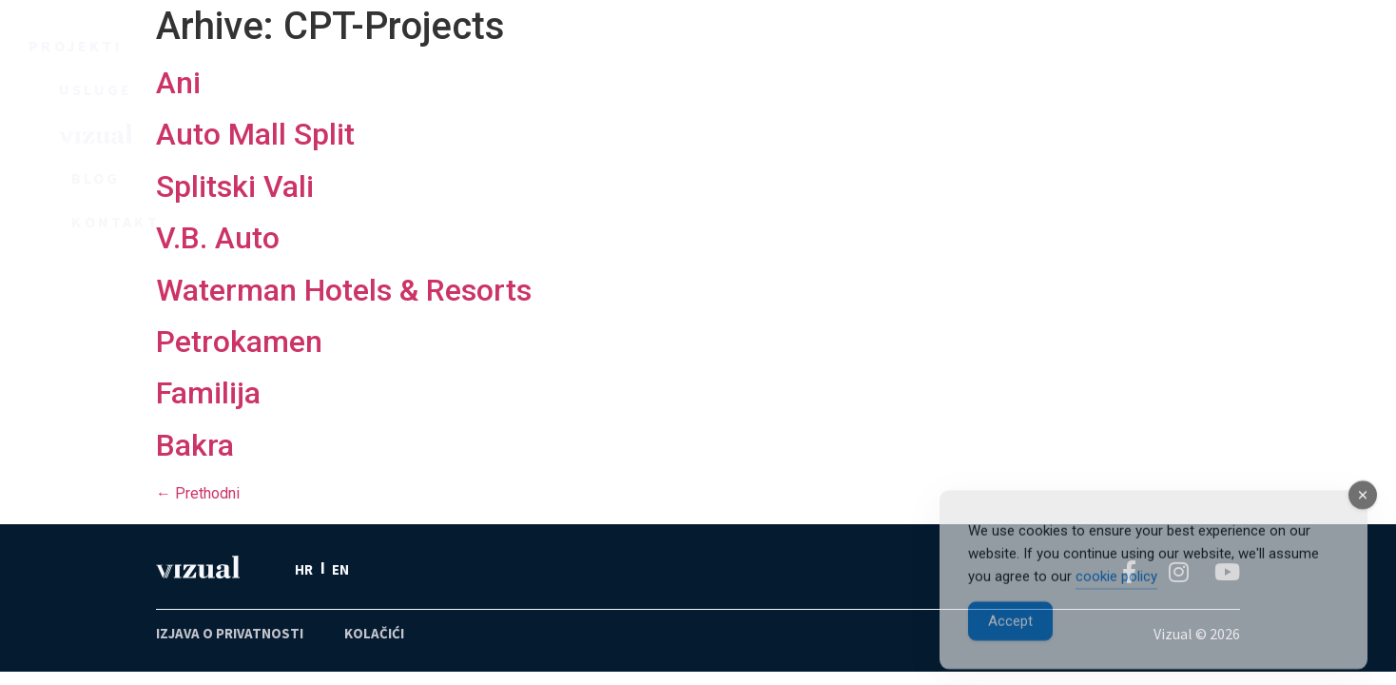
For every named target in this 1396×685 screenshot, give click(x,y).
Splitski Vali (235, 186)
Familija (208, 393)
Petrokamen (239, 341)
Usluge (516, 47)
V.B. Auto (218, 238)
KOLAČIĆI (374, 633)
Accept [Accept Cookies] (1010, 638)
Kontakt (1084, 47)
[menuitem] (303, 569)
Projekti (315, 47)
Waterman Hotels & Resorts (344, 290)
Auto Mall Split (255, 134)
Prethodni (198, 493)
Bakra (195, 445)
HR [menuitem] (304, 569)
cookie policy (1116, 593)
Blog (897, 47)
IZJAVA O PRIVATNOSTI (229, 633)
